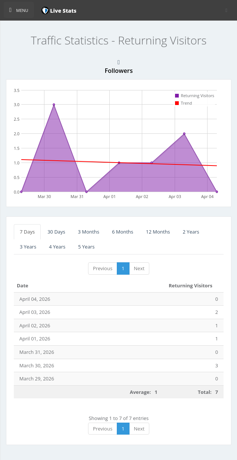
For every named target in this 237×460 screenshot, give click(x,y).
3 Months (88, 231)
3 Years (28, 246)
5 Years (86, 246)
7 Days (27, 231)
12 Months (158, 231)
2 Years (191, 231)
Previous (102, 268)
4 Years (57, 246)
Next (139, 268)
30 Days (56, 231)
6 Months (122, 231)
